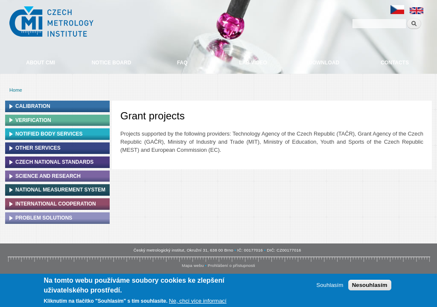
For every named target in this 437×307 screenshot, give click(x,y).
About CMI (40, 63)
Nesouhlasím (369, 286)
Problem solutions (43, 218)
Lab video (253, 63)
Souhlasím (329, 286)
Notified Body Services (49, 134)
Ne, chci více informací (198, 302)
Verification (33, 120)
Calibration (32, 106)
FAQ (182, 63)
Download (324, 63)
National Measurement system (60, 190)
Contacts (395, 63)
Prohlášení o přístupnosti (231, 265)
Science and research (48, 176)
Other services (38, 148)
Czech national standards (54, 162)
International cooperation (55, 204)
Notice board (111, 63)
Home (15, 90)
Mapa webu (193, 265)
